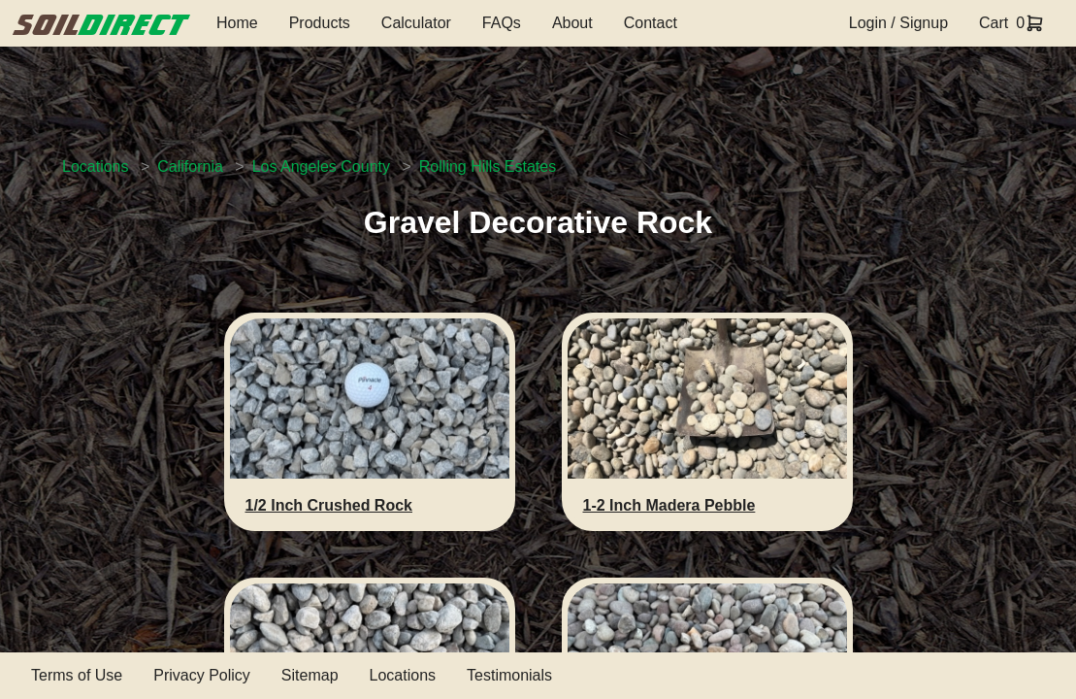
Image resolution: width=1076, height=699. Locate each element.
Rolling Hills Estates (487, 166)
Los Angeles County (321, 166)
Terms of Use (76, 675)
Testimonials (509, 675)
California (190, 166)
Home (237, 23)
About (572, 23)
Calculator (416, 23)
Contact (650, 23)
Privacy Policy (201, 675)
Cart (993, 23)
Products (319, 23)
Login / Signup (898, 23)
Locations (95, 166)
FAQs (501, 23)
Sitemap (310, 675)
